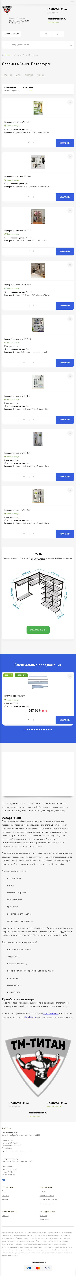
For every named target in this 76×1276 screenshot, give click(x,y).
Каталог (8, 55)
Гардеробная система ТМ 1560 (17, 285)
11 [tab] (48, 729)
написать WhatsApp (55, 1106)
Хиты (18, 75)
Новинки (7, 75)
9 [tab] (44, 729)
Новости (5, 1215)
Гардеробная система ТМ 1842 (17, 339)
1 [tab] (25, 729)
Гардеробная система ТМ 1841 (17, 231)
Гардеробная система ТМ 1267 (17, 453)
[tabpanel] (38, 699)
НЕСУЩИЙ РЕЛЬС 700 (14, 696)
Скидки (29, 75)
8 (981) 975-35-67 (57, 9)
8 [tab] (41, 729)
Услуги (42, 1191)
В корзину (65, 143)
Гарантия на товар (46, 1204)
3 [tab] (29, 729)
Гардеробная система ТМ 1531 (17, 122)
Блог (4, 1191)
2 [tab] (27, 729)
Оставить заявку (11, 34)
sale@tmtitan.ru (57, 19)
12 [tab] (51, 729)
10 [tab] (46, 729)
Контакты (5, 1200)
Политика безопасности (49, 1200)
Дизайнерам (44, 1220)
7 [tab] (39, 729)
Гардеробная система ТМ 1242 (17, 396)
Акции (40, 75)
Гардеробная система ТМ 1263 (17, 510)
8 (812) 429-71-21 (50, 1014)
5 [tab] (34, 729)
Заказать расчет (38, 630)
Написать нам (53, 22)
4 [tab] (32, 729)
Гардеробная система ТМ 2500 (17, 176)
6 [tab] (37, 729)
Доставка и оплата (47, 1195)
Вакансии (5, 1195)
